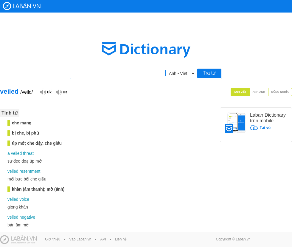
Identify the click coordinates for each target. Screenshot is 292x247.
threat (28, 153)
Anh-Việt (240, 91)
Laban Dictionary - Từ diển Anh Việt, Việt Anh (22, 6)
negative (27, 217)
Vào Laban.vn (80, 239)
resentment (29, 171)
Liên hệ (121, 239)
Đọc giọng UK (46, 91)
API (103, 239)
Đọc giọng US (61, 91)
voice (24, 199)
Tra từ (209, 72)
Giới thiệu (52, 239)
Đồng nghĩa (280, 91)
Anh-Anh (259, 91)
